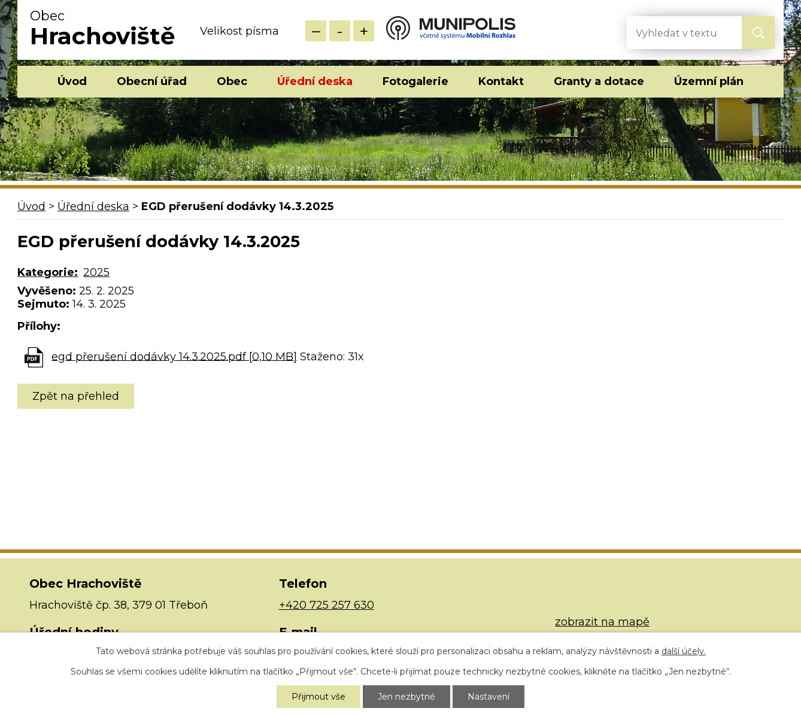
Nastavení (488, 696)
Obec (232, 81)
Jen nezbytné (406, 696)
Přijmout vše (318, 696)
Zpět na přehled (75, 396)
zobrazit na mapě (602, 621)
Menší (315, 30)
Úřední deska (315, 81)
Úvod (72, 81)
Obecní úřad (152, 81)
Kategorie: (47, 272)
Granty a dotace (599, 81)
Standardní (339, 30)
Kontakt (501, 81)
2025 (96, 272)
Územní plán (709, 81)
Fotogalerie (415, 81)
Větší (363, 30)
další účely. (684, 651)
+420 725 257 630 (326, 605)
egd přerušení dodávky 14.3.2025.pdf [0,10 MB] (174, 356)
